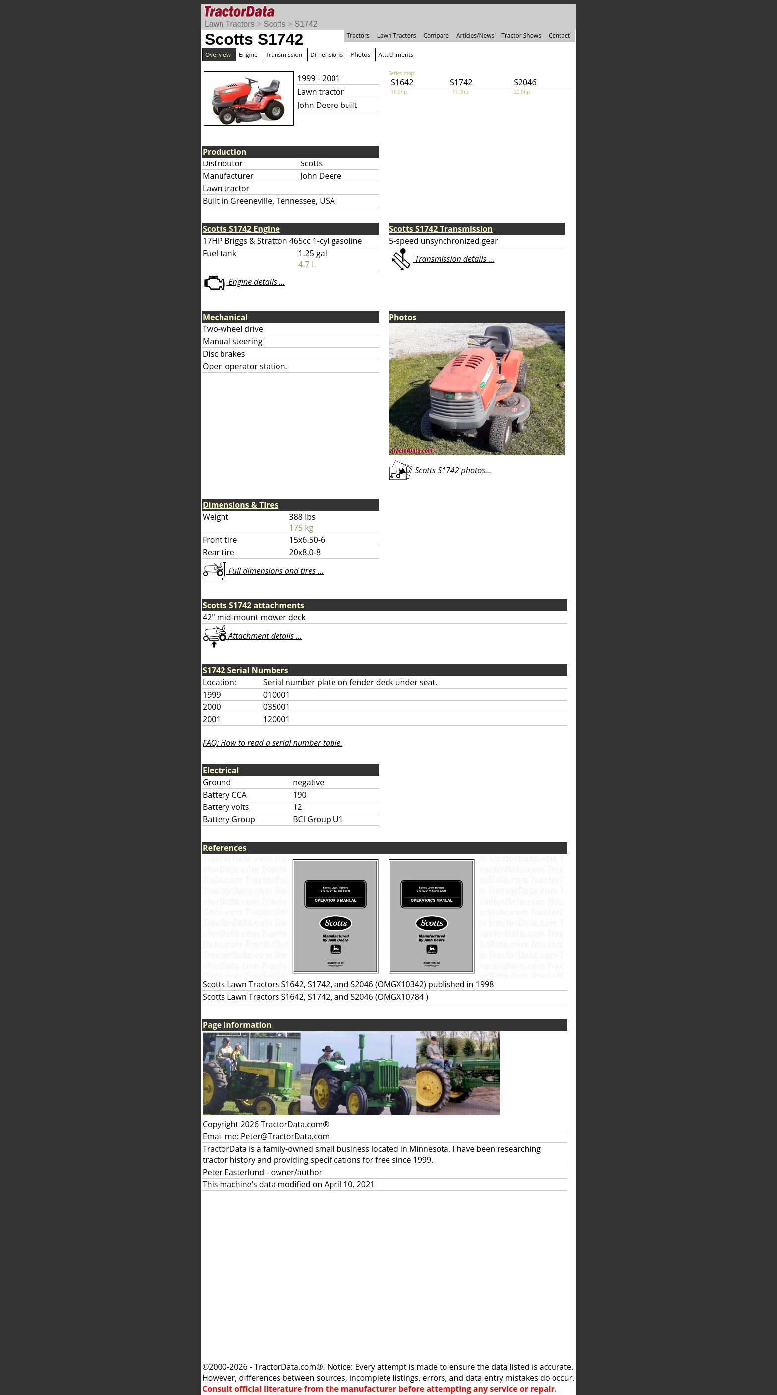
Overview (218, 55)
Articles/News (475, 35)
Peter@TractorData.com (285, 1136)
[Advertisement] (388, 1276)
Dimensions (326, 55)
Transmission (284, 55)
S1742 (305, 24)
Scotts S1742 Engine (241, 228)
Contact (559, 35)
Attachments (395, 55)
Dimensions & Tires (240, 504)
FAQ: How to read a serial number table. (272, 742)
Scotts (274, 24)
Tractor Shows (521, 35)
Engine (248, 55)
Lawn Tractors (229, 24)
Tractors (358, 35)
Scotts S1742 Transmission (441, 228)
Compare (436, 35)
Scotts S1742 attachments (253, 605)
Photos (360, 55)
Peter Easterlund (233, 1172)
